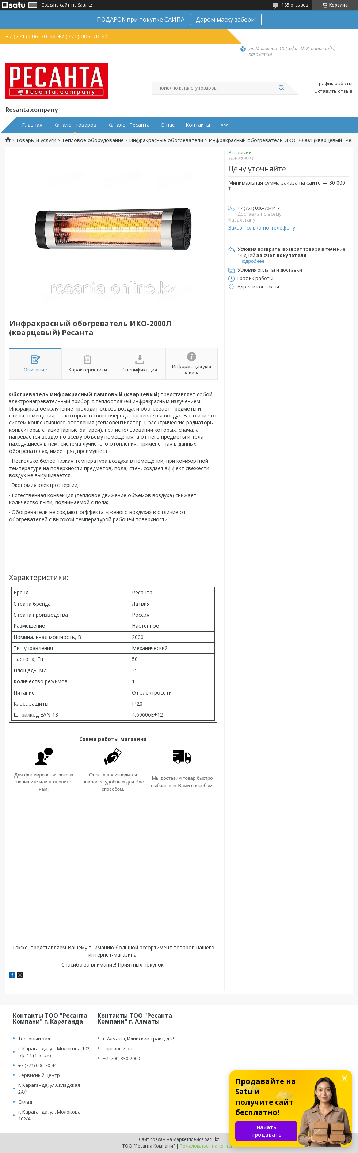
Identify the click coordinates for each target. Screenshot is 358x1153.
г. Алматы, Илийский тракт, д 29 (139, 1038)
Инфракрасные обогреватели (166, 140)
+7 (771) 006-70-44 (37, 1065)
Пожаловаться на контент (208, 1146)
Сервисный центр (39, 1075)
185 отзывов (295, 5)
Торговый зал (34, 1038)
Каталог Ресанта (128, 125)
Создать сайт (55, 5)
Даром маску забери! (226, 19)
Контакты (198, 125)
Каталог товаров (74, 125)
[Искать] (281, 88)
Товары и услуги (36, 140)
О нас (168, 125)
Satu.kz (212, 1139)
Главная (32, 125)
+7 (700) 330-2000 (121, 1058)
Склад (25, 1102)
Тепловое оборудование (93, 140)
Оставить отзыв (333, 91)
